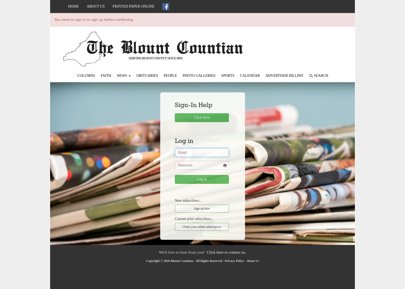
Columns (86, 76)
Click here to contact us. (226, 252)
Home (73, 6)
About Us (96, 6)
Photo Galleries (199, 76)
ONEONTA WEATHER (307, 45)
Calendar (250, 76)
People (170, 76)
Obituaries (147, 76)
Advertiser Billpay (284, 76)
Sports (228, 76)
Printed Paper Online (134, 6)
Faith (106, 76)
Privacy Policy (234, 261)
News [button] (124, 76)
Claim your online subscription (201, 227)
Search (318, 76)
